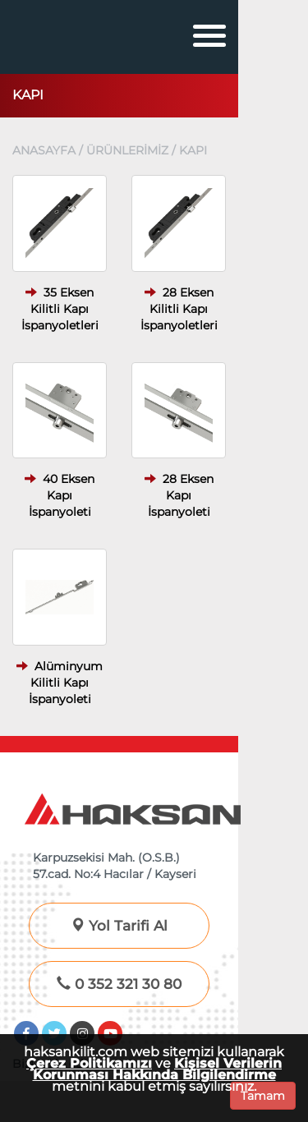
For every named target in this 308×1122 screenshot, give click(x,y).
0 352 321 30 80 (119, 984)
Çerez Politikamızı (89, 1063)
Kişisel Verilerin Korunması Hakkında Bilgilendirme (158, 1069)
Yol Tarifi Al (119, 925)
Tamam (263, 1095)
